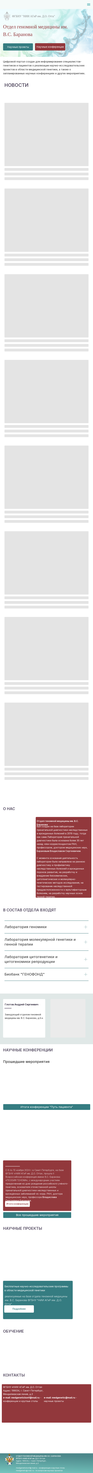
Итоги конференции (17, 1203)
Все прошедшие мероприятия (37, 1215)
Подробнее (19, 1308)
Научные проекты (18, 46)
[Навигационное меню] (88, 4)
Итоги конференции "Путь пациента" (46, 1107)
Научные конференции (50, 46)
